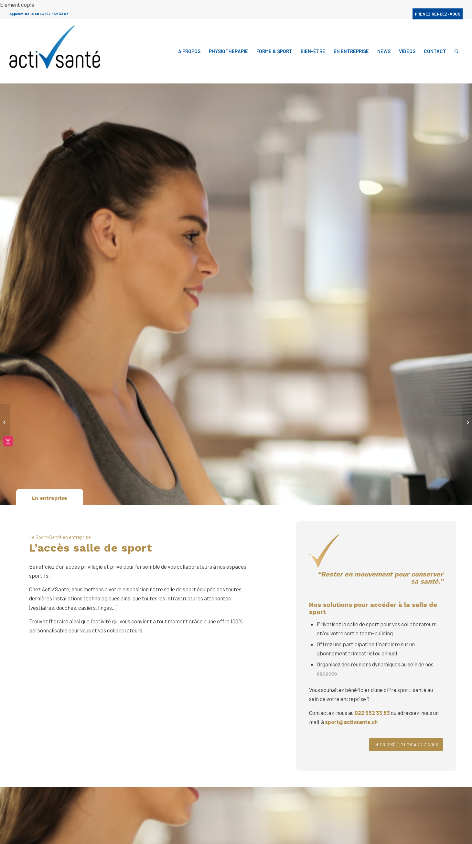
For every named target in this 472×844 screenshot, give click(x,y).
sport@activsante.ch (352, 721)
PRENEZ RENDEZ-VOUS (437, 13)
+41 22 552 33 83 (54, 14)
